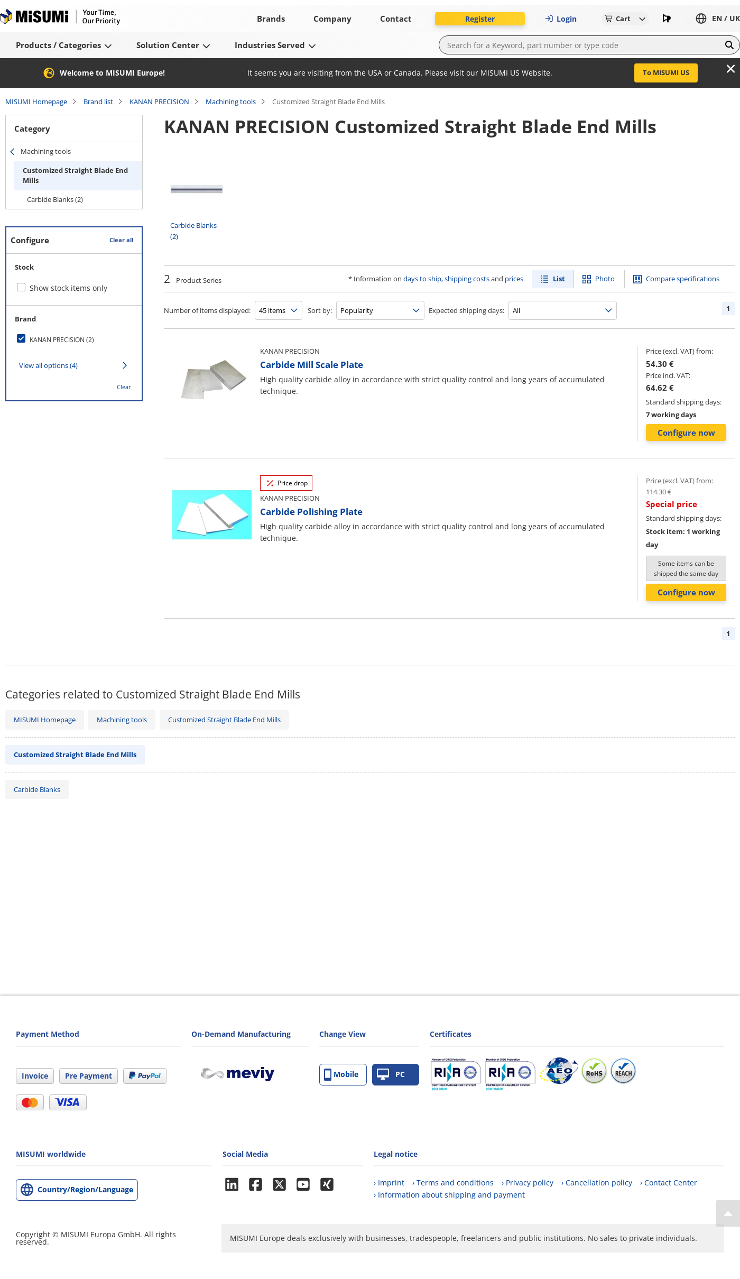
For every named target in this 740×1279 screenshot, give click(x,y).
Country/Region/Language (85, 1189)
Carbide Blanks (37, 789)
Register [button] (480, 19)
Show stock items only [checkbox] (68, 288)
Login (560, 19)
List (559, 278)
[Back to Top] (728, 1213)
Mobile (341, 1075)
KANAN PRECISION (159, 101)
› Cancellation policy (596, 1182)
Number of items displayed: (207, 310)
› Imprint (389, 1182)
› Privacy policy (527, 1182)
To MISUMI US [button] (666, 72)
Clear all (121, 240)
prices (514, 278)
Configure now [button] (686, 432)
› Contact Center (668, 1182)
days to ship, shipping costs (446, 278)
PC (391, 1075)
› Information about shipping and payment (449, 1195)
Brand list (98, 101)
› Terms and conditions (453, 1182)
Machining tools (231, 101)
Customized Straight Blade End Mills (75, 175)
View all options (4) (48, 365)
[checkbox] (74, 339)
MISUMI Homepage (36, 101)
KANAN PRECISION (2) (62, 339)
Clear (124, 387)
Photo (605, 278)
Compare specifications (682, 278)
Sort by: (320, 310)
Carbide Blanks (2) (55, 199)
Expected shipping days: (466, 310)
